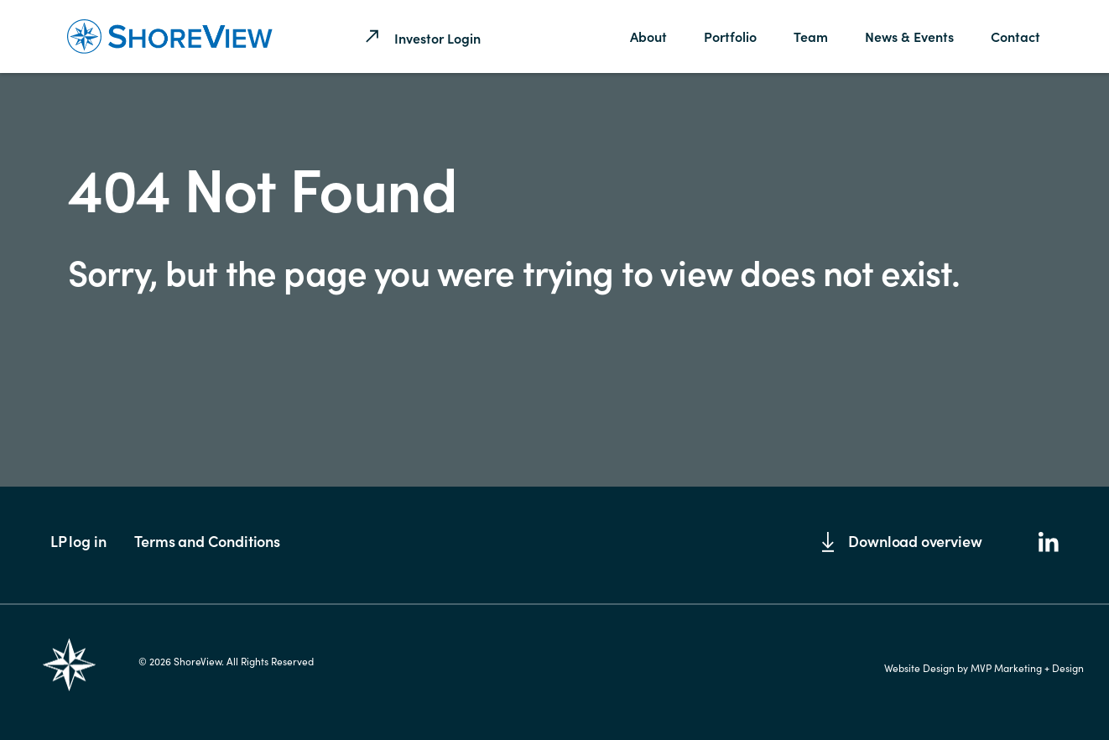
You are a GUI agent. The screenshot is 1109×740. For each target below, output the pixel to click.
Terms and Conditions (206, 540)
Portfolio (730, 36)
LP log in (78, 540)
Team (811, 36)
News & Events (909, 36)
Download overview (901, 541)
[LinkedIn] (1049, 543)
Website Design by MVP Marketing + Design (984, 668)
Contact (1015, 36)
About (648, 36)
